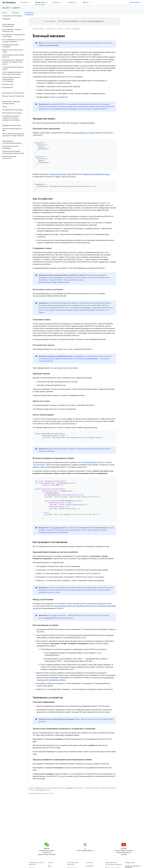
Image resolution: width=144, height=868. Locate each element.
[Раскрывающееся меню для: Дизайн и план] (47, 2)
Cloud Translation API (96, 21)
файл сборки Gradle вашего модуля (97, 174)
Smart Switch (49, 618)
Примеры (15, 13)
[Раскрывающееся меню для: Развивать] (62, 2)
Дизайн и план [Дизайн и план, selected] (40, 2)
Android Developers (38, 29)
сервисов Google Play (58, 174)
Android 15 (89, 866)
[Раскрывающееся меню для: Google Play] (78, 2)
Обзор (4, 13)
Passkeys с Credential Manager (49, 45)
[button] (13, 30)
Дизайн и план (51, 29)
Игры (49, 866)
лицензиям (69, 788)
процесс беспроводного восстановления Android (72, 606)
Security (6, 8)
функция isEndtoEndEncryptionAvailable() (61, 719)
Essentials (24, 2)
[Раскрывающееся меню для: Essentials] (30, 2)
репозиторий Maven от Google (83, 133)
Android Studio (135, 2)
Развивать (56, 2)
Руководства (76, 29)
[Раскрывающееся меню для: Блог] (91, 2)
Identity (16, 8)
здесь (35, 754)
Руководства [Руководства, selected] (29, 13)
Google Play (71, 2)
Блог (86, 2)
